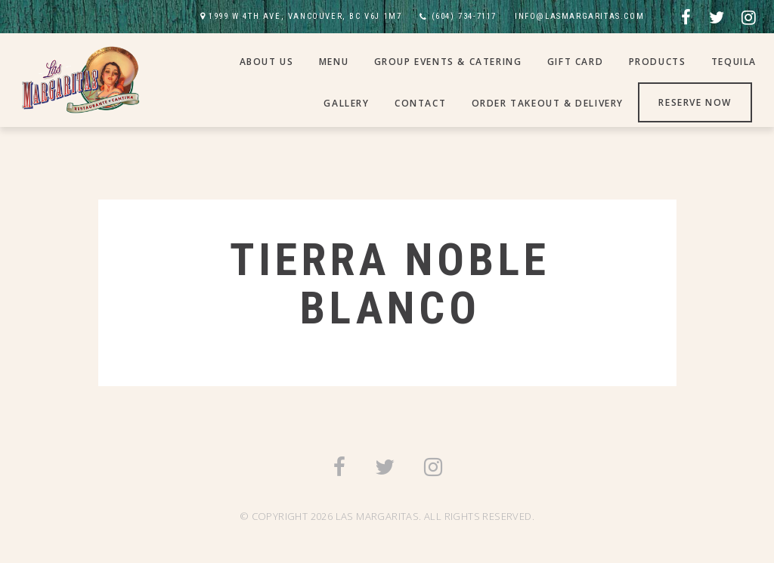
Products (657, 61)
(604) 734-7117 (464, 16)
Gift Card (575, 61)
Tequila (734, 61)
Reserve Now (695, 102)
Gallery (346, 103)
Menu (333, 61)
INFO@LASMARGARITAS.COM (579, 16)
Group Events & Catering (448, 61)
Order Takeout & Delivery (548, 103)
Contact (420, 103)
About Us (267, 61)
